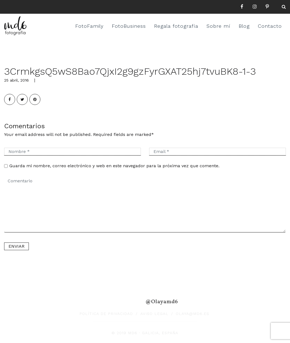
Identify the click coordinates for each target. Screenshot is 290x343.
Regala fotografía (176, 26)
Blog (244, 26)
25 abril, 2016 (16, 80)
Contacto (270, 26)
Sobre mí (218, 26)
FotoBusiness (129, 26)
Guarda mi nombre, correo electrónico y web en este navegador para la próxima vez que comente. (114, 165)
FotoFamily (89, 26)
